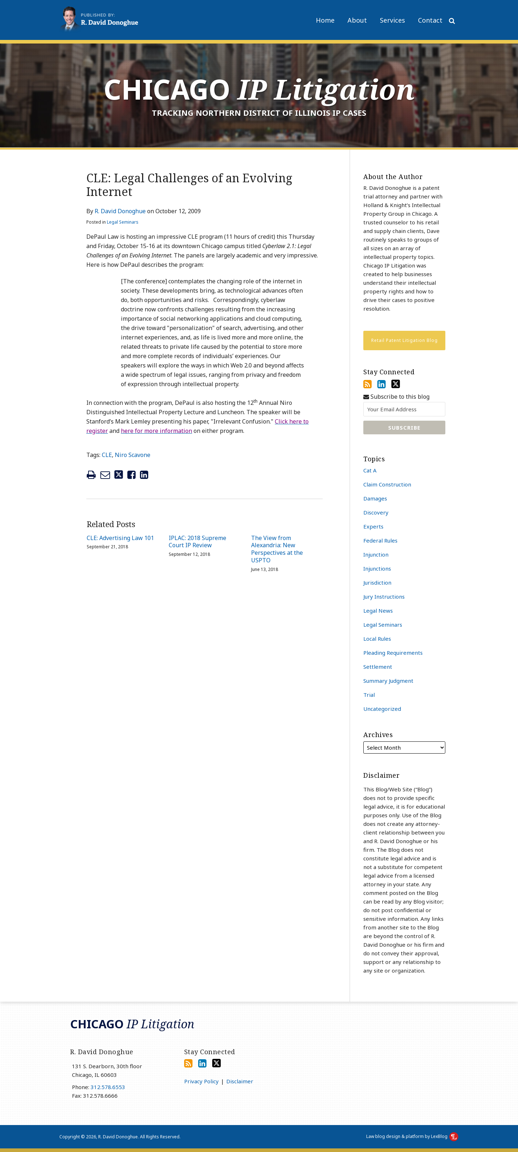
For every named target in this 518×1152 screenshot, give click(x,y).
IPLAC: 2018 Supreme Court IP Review (197, 541)
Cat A (370, 470)
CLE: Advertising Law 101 (120, 538)
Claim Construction (387, 484)
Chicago (259, 89)
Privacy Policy (201, 1081)
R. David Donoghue (120, 211)
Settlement (377, 666)
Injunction (375, 554)
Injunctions (377, 568)
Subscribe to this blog (396, 396)
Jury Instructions (384, 596)
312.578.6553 (108, 1087)
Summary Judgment (388, 680)
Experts (373, 526)
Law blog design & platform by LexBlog (412, 1136)
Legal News (378, 610)
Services (392, 20)
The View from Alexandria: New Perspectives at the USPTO (277, 549)
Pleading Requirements (393, 652)
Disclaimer (239, 1081)
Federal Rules (380, 540)
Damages (375, 498)
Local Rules (377, 638)
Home (325, 20)
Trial (369, 694)
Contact (430, 20)
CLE (107, 455)
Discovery (375, 512)
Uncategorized (382, 708)
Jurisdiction (377, 582)
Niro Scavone (132, 455)
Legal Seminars (122, 222)
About (357, 20)
